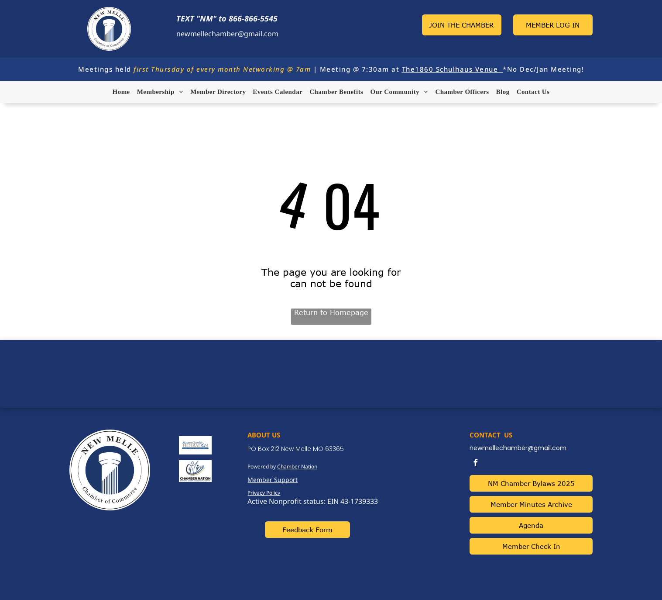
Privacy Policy (263, 492)
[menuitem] (121, 92)
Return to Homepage (331, 312)
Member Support (272, 479)
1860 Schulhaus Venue (456, 69)
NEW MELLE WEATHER (331, 373)
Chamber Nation (297, 466)
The (408, 69)
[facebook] (475, 464)
